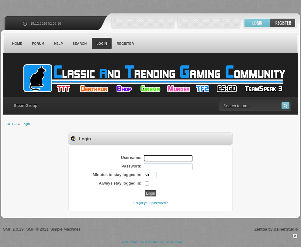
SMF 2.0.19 (13, 229)
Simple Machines (65, 229)
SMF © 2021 (37, 229)
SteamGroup (25, 105)
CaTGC (153, 78)
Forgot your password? (150, 203)
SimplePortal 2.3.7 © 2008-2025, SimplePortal (150, 242)
